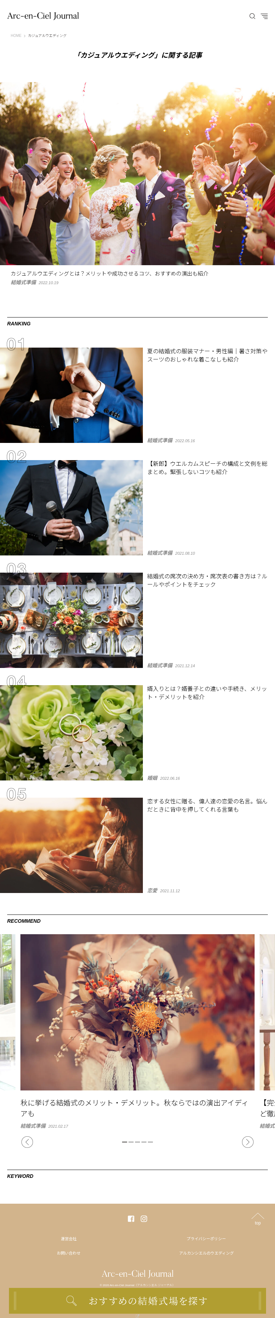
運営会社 (69, 1239)
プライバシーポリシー (206, 1239)
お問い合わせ (69, 1253)
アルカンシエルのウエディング (206, 1253)
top (258, 1223)
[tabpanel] (137, 1031)
